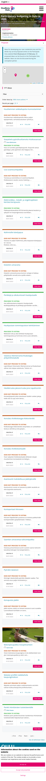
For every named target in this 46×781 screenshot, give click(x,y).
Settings (23, 775)
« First (14, 736)
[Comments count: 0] (39, 154)
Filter (23, 94)
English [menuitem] (4, 2)
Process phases (7, 37)
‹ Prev (20, 736)
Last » (32, 736)
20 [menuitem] (15, 103)
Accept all (23, 765)
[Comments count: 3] (39, 615)
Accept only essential (23, 770)
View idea (38, 130)
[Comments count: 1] (39, 124)
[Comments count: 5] (39, 494)
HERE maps (40, 83)
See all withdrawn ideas (37, 740)
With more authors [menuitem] (19, 99)
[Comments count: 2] (39, 217)
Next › (26, 736)
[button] (15, 75)
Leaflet (32, 83)
